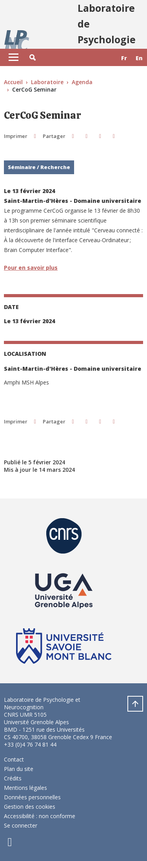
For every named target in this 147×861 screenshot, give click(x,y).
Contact (14, 759)
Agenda (82, 82)
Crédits (13, 778)
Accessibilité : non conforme (39, 816)
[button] (32, 57)
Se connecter (20, 825)
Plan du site (18, 769)
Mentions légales (25, 787)
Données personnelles (32, 797)
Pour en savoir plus (31, 267)
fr (124, 58)
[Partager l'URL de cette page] (114, 136)
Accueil (13, 82)
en (139, 58)
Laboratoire (47, 82)
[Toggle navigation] (13, 57)
